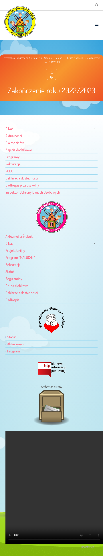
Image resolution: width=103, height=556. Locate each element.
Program (13, 351)
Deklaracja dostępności (21, 178)
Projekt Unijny (15, 250)
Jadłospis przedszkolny (22, 185)
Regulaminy (13, 278)
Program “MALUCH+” (20, 257)
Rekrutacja (13, 164)
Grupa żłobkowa (16, 285)
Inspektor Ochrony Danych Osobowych (32, 192)
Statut (9, 271)
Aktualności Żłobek (19, 236)
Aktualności (13, 135)
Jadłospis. (12, 299)
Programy (12, 157)
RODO (9, 171)
